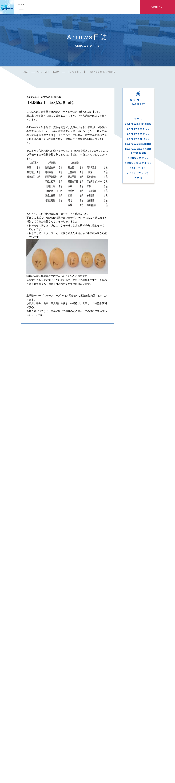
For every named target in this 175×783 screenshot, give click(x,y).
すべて (138, 119)
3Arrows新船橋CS (138, 144)
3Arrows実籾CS (138, 129)
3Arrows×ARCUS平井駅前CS (138, 151)
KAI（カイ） (138, 168)
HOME (25, 72)
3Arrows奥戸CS (138, 134)
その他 (138, 178)
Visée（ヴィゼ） (138, 173)
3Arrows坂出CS (138, 139)
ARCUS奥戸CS (138, 158)
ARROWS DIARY (48, 72)
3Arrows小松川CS (138, 124)
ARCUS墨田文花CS (138, 163)
